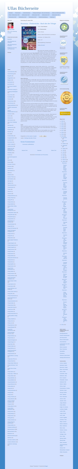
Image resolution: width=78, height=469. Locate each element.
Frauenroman (10, 101)
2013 (62, 324)
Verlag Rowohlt (11, 353)
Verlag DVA (10, 235)
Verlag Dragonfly (11, 247)
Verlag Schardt (11, 360)
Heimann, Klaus (63, 390)
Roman (34, 138)
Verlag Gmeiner (11, 273)
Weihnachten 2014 (22, 17)
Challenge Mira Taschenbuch (64, 247)
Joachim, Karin (63, 400)
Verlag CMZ (10, 226)
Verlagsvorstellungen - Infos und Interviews (41, 12)
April (63, 155)
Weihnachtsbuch (11, 429)
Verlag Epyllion (11, 264)
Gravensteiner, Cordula (65, 388)
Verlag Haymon (11, 284)
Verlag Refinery (11, 348)
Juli (63, 150)
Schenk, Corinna (63, 430)
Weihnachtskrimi (11, 431)
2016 (62, 132)
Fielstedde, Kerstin (64, 379)
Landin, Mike (62, 411)
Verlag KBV (10, 293)
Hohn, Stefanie (63, 394)
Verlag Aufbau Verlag (12, 206)
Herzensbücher (63, 341)
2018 (62, 128)
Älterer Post (53, 150)
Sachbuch (10, 168)
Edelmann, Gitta (63, 375)
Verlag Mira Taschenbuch (10, 330)
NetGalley (10, 152)
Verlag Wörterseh (11, 384)
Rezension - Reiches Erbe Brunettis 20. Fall (64, 274)
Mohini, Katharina (63, 423)
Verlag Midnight (11, 327)
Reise (9, 160)
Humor (9, 115)
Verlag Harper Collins (12, 280)
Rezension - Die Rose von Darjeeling (64, 312)
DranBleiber (10, 96)
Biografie (9, 75)
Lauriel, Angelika (63, 417)
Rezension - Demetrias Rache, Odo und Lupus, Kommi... (64, 303)
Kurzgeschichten (11, 137)
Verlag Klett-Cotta (11, 307)
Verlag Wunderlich (11, 382)
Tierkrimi (9, 193)
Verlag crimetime (11, 396)
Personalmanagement (12, 156)
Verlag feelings (11, 413)
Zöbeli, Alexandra (63, 452)
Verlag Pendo (10, 337)
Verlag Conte (10, 233)
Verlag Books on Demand (11, 221)
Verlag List (10, 323)
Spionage (10, 181)
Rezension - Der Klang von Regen (64, 204)
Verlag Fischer (11, 266)
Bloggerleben (10, 78)
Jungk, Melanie (63, 402)
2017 (62, 130)
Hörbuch (9, 118)
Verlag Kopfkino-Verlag (12, 315)
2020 (62, 124)
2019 (62, 126)
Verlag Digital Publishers (13, 239)
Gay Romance (11, 103)
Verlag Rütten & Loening (13, 355)
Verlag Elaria (10, 261)
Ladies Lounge (11, 144)
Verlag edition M (11, 406)
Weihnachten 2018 (35, 14)
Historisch (10, 113)
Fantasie (9, 99)
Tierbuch (9, 191)
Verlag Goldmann (11, 275)
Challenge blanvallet (28, 138)
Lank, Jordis (62, 415)
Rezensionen (17, 12)
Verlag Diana (10, 237)
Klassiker (9, 131)
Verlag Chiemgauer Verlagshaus (12, 231)
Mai (63, 154)
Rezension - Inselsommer (64, 234)
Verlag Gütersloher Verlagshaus (11, 278)
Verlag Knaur (10, 309)
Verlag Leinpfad (11, 318)
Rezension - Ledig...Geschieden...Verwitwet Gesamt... (64, 294)
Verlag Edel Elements (12, 257)
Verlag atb (10, 388)
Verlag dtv (10, 404)
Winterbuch (10, 433)
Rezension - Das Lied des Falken (64, 281)
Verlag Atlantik (11, 204)
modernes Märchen (12, 441)
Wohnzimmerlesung (12, 435)
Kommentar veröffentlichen (28, 144)
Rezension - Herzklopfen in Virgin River (64, 228)
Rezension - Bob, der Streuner (64, 216)
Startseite (11, 12)
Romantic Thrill (11, 164)
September (64, 145)
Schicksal (10, 174)
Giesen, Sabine (63, 384)
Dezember (64, 137)
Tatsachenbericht (11, 185)
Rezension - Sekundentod (64, 221)
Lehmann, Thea (63, 419)
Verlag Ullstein (11, 375)
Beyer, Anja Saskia (64, 369)
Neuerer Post (24, 150)
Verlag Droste (10, 251)
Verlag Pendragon (11, 339)
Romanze (10, 166)
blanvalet (43, 45)
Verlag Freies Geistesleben (10, 269)
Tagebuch (10, 183)
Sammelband (10, 170)
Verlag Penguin (11, 342)
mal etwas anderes (12, 439)
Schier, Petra (62, 432)
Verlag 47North (11, 197)
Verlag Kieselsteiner (12, 301)
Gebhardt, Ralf (63, 382)
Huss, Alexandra (63, 396)
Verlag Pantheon (11, 335)
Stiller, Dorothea (63, 442)
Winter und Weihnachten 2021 (58, 12)
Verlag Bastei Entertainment (10, 210)
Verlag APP (10, 199)
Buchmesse (10, 84)
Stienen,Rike (62, 440)
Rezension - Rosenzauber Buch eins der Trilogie (64, 184)
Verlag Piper (10, 344)
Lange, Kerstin (63, 413)
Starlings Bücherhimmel (65, 357)
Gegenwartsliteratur (12, 105)
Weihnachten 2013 (32, 17)
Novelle (9, 154)
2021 (62, 123)
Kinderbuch (10, 129)
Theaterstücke (11, 187)
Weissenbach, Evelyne (64, 449)
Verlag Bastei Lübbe (12, 212)
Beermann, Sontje (63, 367)
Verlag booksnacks (12, 390)
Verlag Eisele (10, 259)
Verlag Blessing (11, 216)
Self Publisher (10, 178)
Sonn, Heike (62, 436)
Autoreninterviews (26, 12)
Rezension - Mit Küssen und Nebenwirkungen (64, 240)
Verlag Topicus (11, 371)
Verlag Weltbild (11, 379)
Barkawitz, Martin (63, 365)
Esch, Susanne (63, 377)
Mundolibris (62, 351)
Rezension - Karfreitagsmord (64, 262)
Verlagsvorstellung (11, 427)
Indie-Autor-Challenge (12, 122)
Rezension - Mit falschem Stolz (64, 286)
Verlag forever (10, 415)
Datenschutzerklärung (43, 17)
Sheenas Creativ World (65, 355)
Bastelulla (10, 39)
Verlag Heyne (10, 286)
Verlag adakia (10, 386)
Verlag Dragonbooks (12, 245)
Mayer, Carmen (63, 421)
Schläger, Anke (63, 434)
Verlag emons (10, 411)
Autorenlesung (11, 73)
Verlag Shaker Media (12, 363)
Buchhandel (10, 82)
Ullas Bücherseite (23, 8)
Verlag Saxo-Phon (11, 358)
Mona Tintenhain (63, 349)
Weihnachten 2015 (12, 17)
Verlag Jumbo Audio (12, 291)
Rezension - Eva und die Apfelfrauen (64, 319)
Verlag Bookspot (11, 224)
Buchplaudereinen (64, 333)
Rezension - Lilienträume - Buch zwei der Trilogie (64, 175)
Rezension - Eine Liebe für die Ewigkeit (64, 268)
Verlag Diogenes (11, 243)
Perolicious (62, 353)
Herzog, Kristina (63, 392)
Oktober (64, 143)
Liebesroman (10, 146)
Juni (63, 152)
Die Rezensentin (63, 337)
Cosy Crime (10, 94)
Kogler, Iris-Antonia (64, 407)
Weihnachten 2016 (55, 14)
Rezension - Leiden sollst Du (64, 257)
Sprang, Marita (63, 438)
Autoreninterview (11, 71)
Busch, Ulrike (62, 371)
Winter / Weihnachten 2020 (14, 14)
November (64, 140)
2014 (62, 136)
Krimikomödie (10, 135)
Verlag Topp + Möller (12, 373)
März (63, 157)
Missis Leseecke (63, 347)
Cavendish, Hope (63, 373)
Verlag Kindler (10, 303)
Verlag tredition (11, 425)
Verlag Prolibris (11, 346)
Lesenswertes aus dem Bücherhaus (65, 344)
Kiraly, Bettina (63, 404)
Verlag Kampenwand (12, 295)
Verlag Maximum (11, 325)
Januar (64, 161)
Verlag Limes (10, 320)
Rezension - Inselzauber (64, 252)
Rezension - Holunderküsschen (64, 198)
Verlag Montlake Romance (11, 333)
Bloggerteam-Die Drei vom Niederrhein (12, 48)
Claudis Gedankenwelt (64, 335)
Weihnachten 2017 (45, 14)
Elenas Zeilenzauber (64, 339)
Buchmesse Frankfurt (12, 86)
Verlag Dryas (10, 253)
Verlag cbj (10, 394)
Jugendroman (10, 127)
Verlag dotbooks (11, 398)
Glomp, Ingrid (63, 386)
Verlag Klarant (11, 305)
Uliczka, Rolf (62, 447)
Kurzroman (10, 142)
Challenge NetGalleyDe (12, 91)
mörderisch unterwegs (12, 443)
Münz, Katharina (63, 425)
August (64, 148)
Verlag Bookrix (11, 218)
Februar (64, 159)
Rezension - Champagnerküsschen (64, 191)
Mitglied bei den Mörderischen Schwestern (11, 149)
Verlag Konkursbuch (12, 313)
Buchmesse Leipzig (12, 89)
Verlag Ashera (10, 201)
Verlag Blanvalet (11, 214)
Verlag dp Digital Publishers (11, 401)
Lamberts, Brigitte (63, 409)
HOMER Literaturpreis (12, 107)
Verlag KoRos (10, 311)
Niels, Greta (62, 427)
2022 (62, 121)
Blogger (46, 466)
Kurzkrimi (9, 140)
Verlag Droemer (11, 249)
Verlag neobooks (11, 419)
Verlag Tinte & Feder (12, 368)
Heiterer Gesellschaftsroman (12, 111)
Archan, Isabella (63, 363)
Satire (9, 172)
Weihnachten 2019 (25, 14)
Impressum (52, 17)
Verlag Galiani (10, 271)
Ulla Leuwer (11, 29)
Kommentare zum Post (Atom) (41, 154)
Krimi (9, 133)
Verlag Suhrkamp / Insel (13, 365)
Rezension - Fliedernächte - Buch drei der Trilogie (64, 166)
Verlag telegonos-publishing (11, 422)
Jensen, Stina (63, 398)
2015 (62, 134)
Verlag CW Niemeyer (12, 228)
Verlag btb (10, 392)
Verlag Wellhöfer (11, 377)
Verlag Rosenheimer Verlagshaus (12, 351)
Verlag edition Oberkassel (10, 409)
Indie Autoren (10, 120)
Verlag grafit (10, 417)
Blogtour (9, 80)
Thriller (9, 189)
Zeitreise (9, 437)
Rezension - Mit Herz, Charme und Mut (64, 210)
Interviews (10, 125)
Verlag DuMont (11, 255)
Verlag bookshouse (12, 195)
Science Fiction (11, 176)
